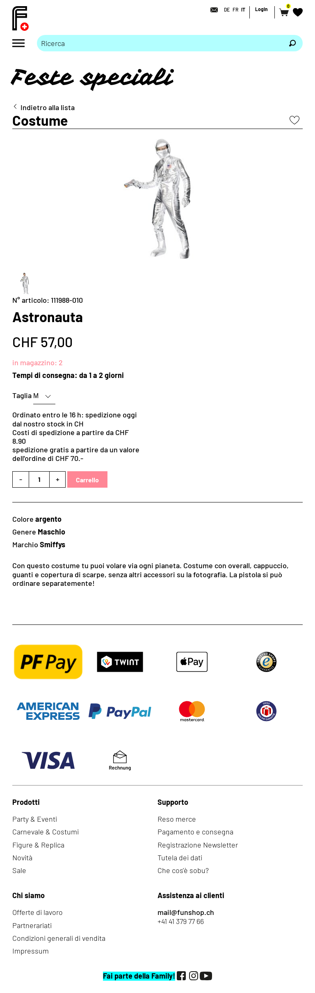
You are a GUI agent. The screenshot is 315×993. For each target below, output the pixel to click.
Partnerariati (32, 925)
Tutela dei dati (180, 857)
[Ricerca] (292, 43)
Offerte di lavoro (37, 912)
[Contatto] (211, 9)
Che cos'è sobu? (183, 870)
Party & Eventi (34, 818)
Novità (22, 857)
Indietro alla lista (48, 107)
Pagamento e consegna (195, 831)
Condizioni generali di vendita (58, 937)
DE (227, 9)
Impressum (30, 950)
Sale (19, 870)
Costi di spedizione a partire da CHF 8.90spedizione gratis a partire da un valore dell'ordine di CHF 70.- (75, 445)
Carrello (87, 480)
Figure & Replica (38, 844)
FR (235, 9)
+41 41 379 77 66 (181, 921)
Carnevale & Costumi (45, 831)
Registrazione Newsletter (198, 844)
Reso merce (177, 818)
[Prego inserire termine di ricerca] (159, 43)
